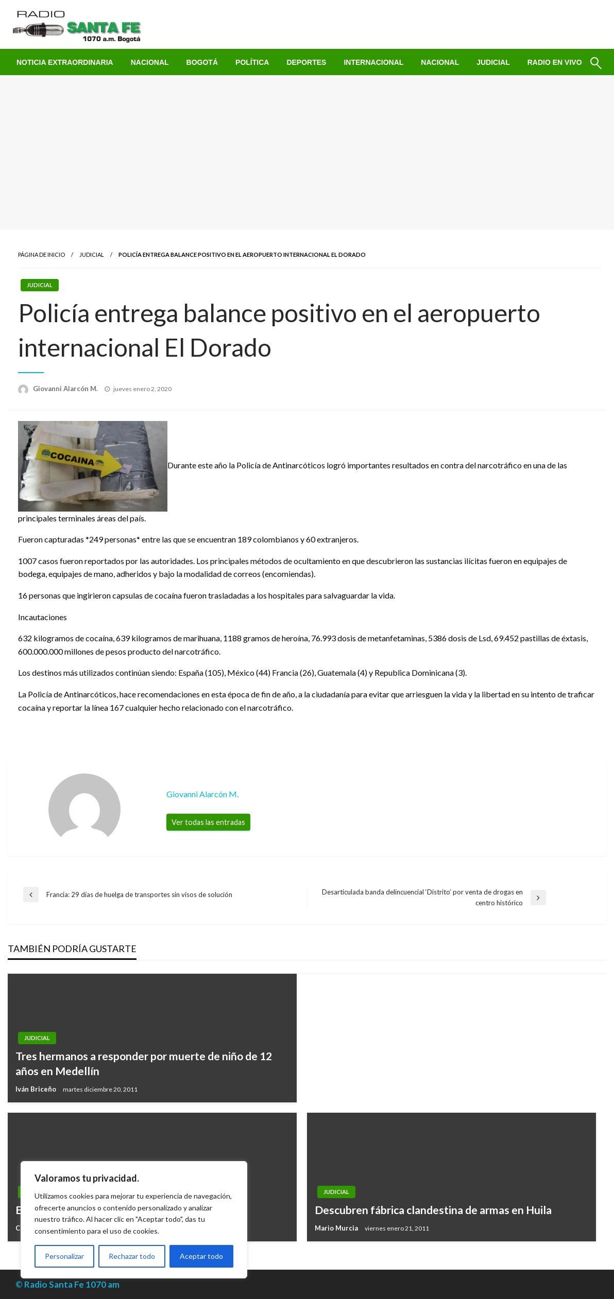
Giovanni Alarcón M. (66, 388)
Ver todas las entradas (208, 822)
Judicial (493, 62)
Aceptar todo (201, 1256)
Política (252, 62)
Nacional (150, 62)
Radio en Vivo (554, 62)
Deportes (306, 62)
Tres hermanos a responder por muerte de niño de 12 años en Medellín (143, 1063)
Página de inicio (41, 254)
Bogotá (202, 62)
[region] (134, 1219)
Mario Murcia (337, 1228)
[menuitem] (65, 62)
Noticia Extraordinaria (64, 62)
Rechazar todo (132, 1256)
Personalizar (64, 1256)
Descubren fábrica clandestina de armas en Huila (433, 1209)
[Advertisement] (307, 152)
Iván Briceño (36, 1089)
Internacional (373, 62)
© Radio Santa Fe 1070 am (67, 1284)
